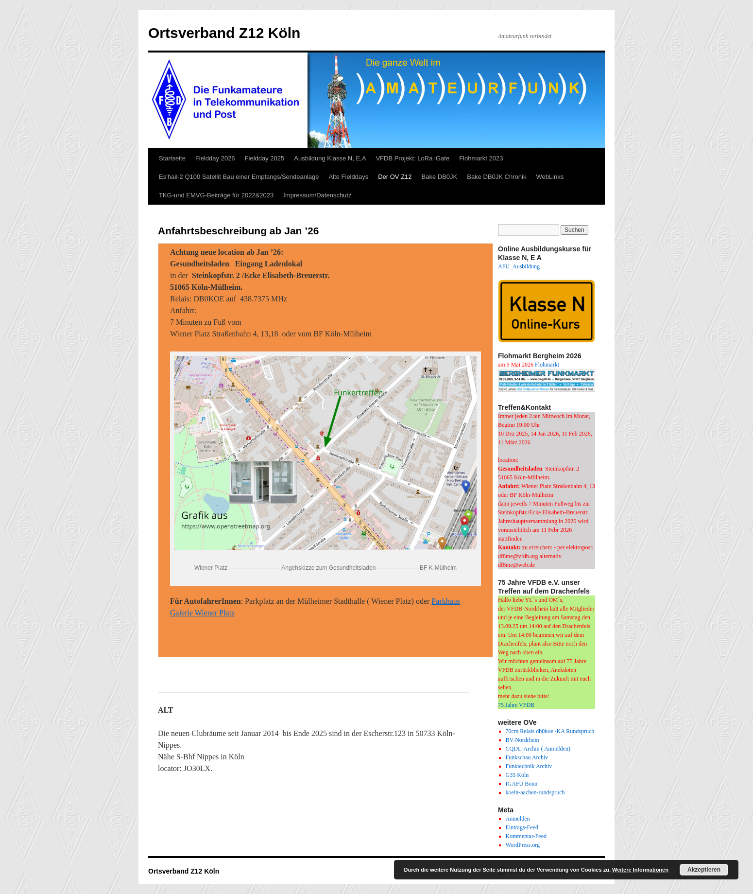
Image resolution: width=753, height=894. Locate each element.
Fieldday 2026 (215, 158)
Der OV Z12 (394, 176)
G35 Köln (517, 774)
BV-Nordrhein (522, 739)
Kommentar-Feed (526, 836)
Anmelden (518, 818)
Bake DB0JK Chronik (496, 176)
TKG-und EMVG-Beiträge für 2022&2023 (216, 195)
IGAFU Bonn (522, 783)
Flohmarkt (547, 364)
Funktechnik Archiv (529, 766)
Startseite (172, 158)
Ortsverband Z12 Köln (224, 33)
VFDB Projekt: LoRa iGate (412, 158)
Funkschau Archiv (527, 757)
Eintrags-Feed (522, 827)
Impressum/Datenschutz (317, 195)
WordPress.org (523, 844)
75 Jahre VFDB (516, 704)
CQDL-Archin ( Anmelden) (538, 748)
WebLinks (550, 176)
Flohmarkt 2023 (481, 158)
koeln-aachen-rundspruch (535, 792)
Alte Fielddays (349, 176)
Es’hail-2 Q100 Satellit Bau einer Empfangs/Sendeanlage (239, 176)
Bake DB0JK (440, 176)
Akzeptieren (703, 869)
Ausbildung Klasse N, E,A (330, 158)
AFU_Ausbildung (519, 266)
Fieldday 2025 (265, 158)
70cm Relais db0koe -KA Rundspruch (550, 731)
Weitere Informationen (640, 870)
